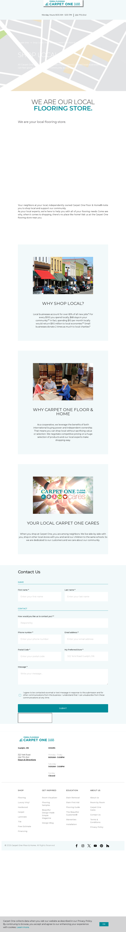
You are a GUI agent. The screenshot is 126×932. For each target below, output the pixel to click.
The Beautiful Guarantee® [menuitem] (72, 813)
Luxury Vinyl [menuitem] (23, 802)
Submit (63, 708)
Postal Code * (24, 650)
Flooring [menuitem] (22, 797)
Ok (104, 924)
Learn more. (23, 927)
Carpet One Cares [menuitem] (95, 808)
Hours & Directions (27, 760)
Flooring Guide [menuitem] (73, 807)
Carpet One (23, 42)
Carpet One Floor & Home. (24, 845)
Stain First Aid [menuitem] (72, 802)
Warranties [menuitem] (71, 819)
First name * (23, 590)
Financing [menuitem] (22, 831)
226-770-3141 (80, 15)
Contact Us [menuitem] (95, 815)
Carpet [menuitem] (21, 812)
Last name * (70, 590)
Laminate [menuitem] (22, 817)
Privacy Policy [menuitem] (96, 827)
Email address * (71, 632)
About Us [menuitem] (94, 797)
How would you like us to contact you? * (36, 616)
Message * (22, 667)
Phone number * (25, 632)
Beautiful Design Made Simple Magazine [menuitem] (48, 814)
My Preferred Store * (74, 650)
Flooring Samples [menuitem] (46, 803)
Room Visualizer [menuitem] (49, 797)
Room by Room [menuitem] (97, 802)
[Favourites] (119, 5)
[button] (116, 5)
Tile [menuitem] (19, 821)
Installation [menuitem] (71, 824)
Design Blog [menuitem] (48, 823)
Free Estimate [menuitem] (24, 826)
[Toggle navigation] (3, 5)
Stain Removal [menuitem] (73, 797)
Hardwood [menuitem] (23, 807)
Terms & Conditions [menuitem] (95, 820)
